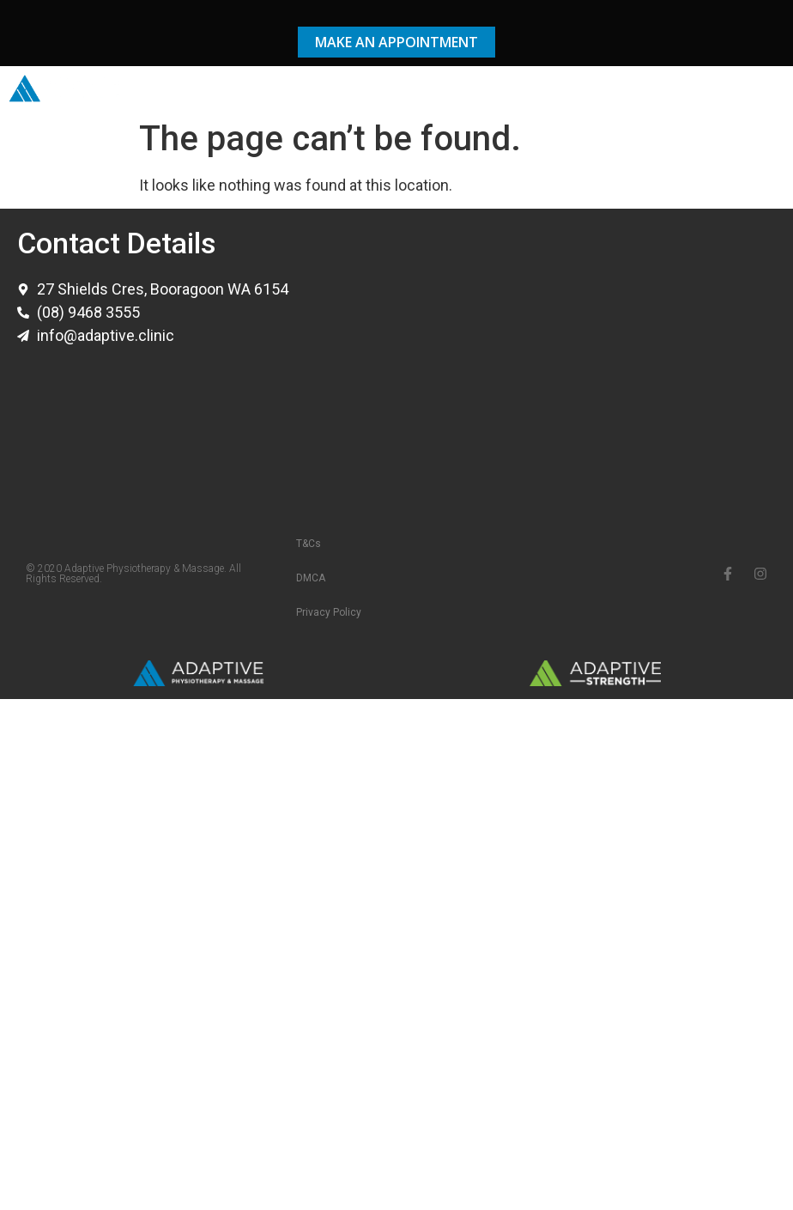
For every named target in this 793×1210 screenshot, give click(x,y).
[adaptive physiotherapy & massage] (590, 354)
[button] (770, 89)
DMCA (310, 578)
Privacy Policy (328, 612)
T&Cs (308, 544)
